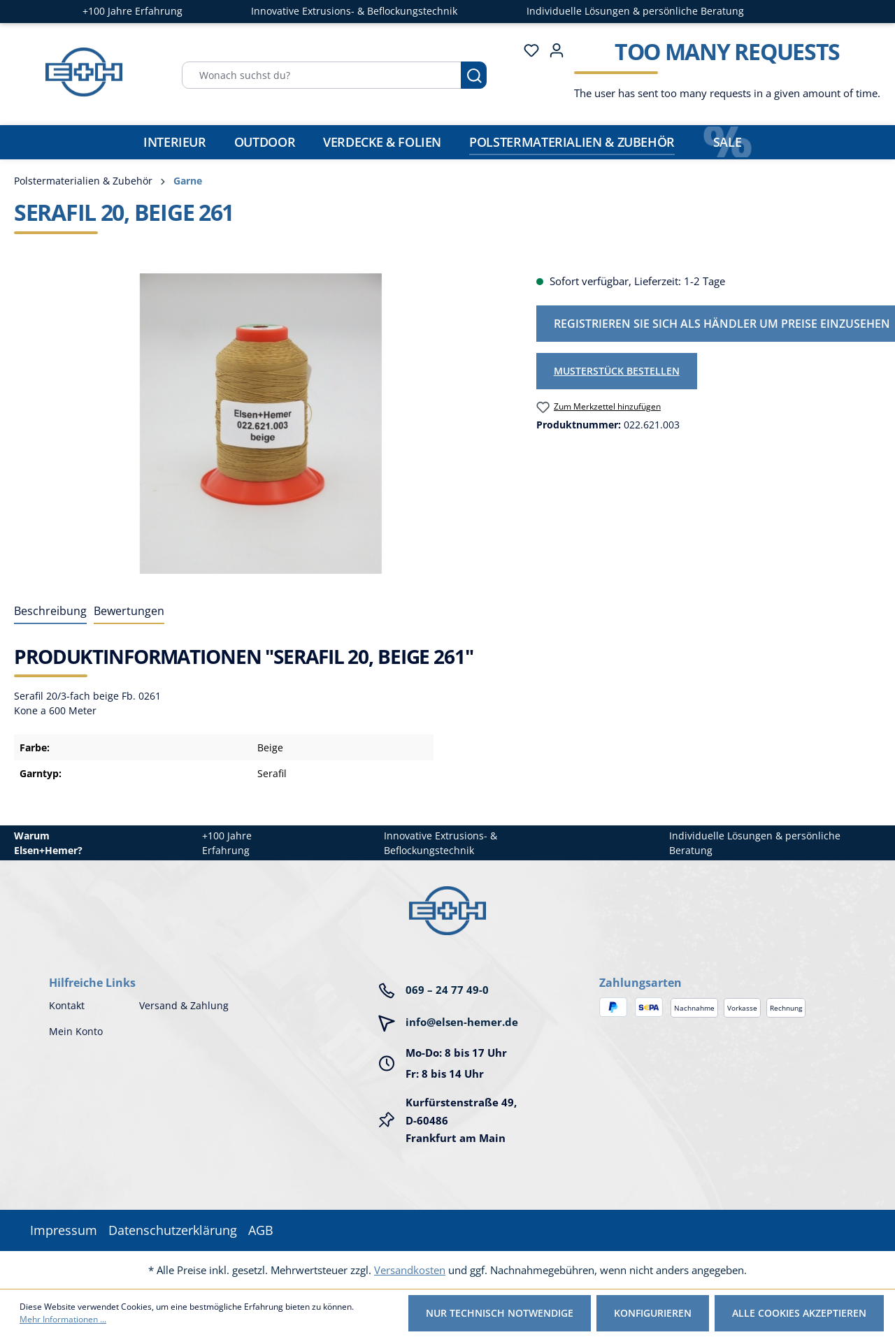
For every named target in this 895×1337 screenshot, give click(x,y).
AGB (260, 1230)
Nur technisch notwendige (499, 1313)
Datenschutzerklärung (172, 1230)
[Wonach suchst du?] (321, 75)
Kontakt (67, 1005)
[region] (261, 423)
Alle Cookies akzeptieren (799, 1313)
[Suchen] (474, 75)
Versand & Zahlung (184, 1005)
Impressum (63, 1230)
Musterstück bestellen (617, 370)
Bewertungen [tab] (129, 611)
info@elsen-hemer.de (462, 1022)
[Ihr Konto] (552, 50)
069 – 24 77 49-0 (447, 990)
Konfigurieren (653, 1313)
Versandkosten (409, 1270)
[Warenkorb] (723, 74)
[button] (722, 969)
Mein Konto (76, 1031)
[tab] (50, 611)
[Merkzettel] (527, 50)
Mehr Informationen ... (63, 1319)
